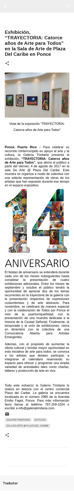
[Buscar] (68, 6)
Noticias (40, 420)
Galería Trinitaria (18, 420)
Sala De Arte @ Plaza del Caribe (27, 425)
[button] (7, 63)
